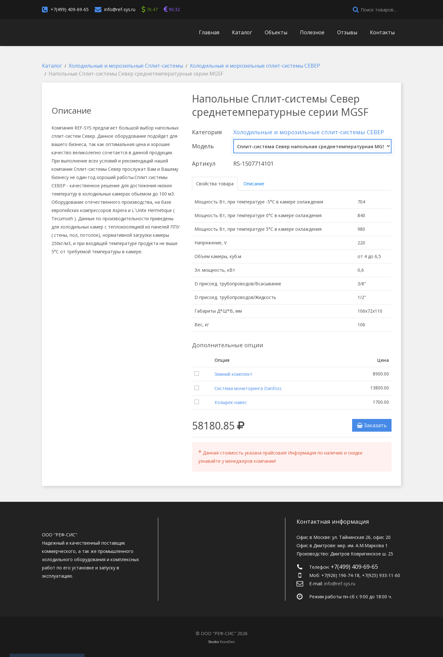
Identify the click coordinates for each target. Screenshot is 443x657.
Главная (209, 32)
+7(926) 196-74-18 (340, 575)
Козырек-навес (231, 402)
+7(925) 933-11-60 (381, 575)
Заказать (372, 425)
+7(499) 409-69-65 (70, 9)
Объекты (276, 32)
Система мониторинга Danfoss (248, 388)
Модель (203, 146)
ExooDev (227, 641)
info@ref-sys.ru (119, 9)
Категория (207, 132)
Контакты (382, 32)
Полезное (312, 32)
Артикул (203, 163)
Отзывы (347, 32)
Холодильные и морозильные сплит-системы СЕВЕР (308, 132)
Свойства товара (215, 184)
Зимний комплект (233, 374)
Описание (253, 184)
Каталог (242, 32)
